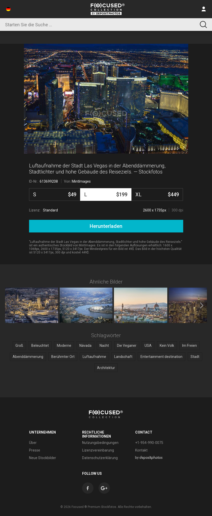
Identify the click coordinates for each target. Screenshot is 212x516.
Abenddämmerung (28, 357)
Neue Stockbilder (42, 458)
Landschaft (123, 357)
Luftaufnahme (94, 357)
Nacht (104, 345)
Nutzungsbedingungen (100, 443)
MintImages (81, 181)
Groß (19, 345)
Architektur (106, 368)
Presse (34, 450)
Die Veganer (126, 345)
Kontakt (141, 450)
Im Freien (189, 345)
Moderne (64, 345)
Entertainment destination (161, 357)
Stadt (195, 357)
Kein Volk (167, 345)
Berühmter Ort (63, 357)
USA (148, 345)
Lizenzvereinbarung (98, 450)
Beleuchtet (40, 345)
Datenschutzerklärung (100, 458)
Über (33, 443)
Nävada (85, 345)
